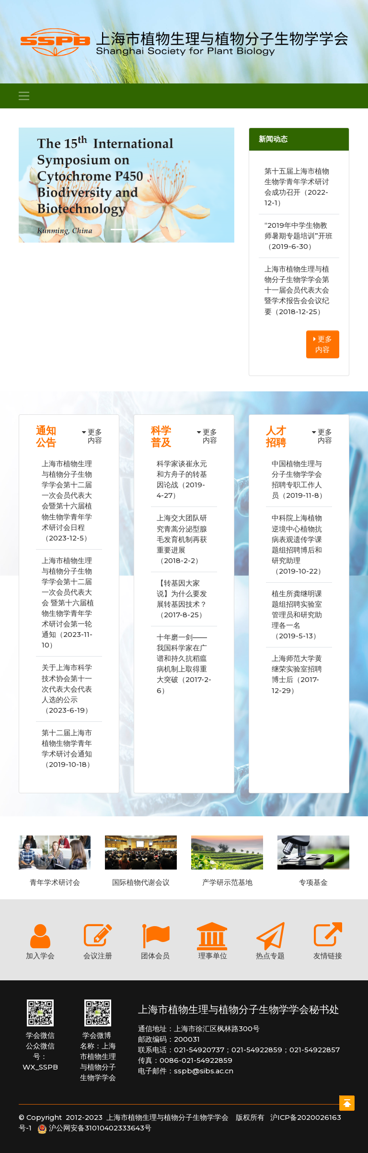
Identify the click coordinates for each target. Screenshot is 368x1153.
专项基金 (313, 882)
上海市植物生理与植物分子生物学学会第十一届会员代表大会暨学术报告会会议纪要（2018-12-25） (296, 290)
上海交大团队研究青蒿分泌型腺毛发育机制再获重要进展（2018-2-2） (182, 539)
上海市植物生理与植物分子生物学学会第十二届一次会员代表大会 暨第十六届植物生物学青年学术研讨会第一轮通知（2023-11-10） (68, 603)
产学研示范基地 (227, 882)
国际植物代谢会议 (141, 882)
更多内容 (322, 344)
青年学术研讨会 (55, 882)
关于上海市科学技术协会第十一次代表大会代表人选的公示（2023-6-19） (67, 688)
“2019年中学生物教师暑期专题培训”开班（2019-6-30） (298, 236)
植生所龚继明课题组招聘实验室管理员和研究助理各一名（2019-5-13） (297, 614)
